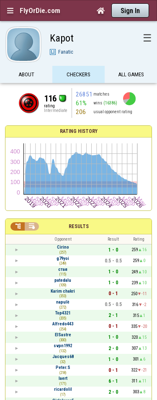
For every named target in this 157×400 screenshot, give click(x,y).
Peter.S (63, 367)
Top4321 (62, 313)
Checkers (78, 74)
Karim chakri (63, 291)
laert (63, 378)
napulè (62, 302)
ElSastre (63, 335)
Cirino (63, 247)
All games (131, 74)
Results (79, 226)
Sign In (130, 11)
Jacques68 (63, 356)
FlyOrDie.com (40, 10)
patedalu (62, 280)
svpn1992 (63, 345)
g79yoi (63, 258)
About (26, 74)
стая (62, 269)
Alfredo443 (62, 324)
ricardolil (63, 389)
